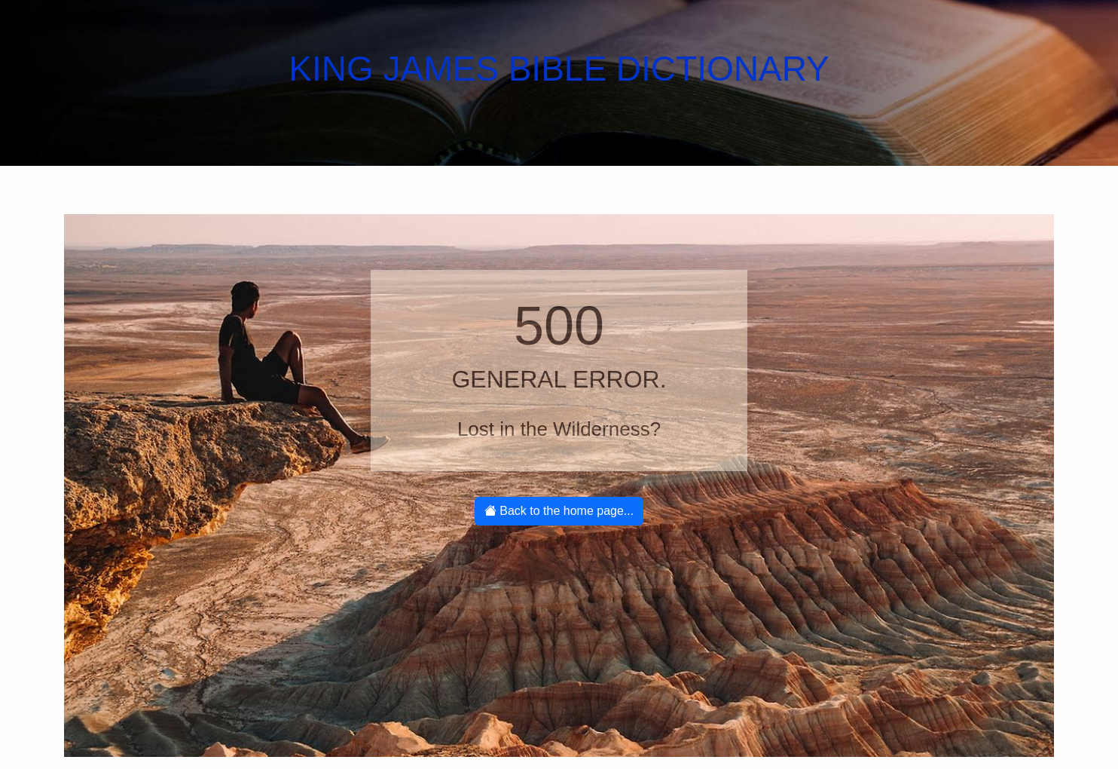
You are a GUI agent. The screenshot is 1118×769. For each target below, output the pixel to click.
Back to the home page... (559, 510)
